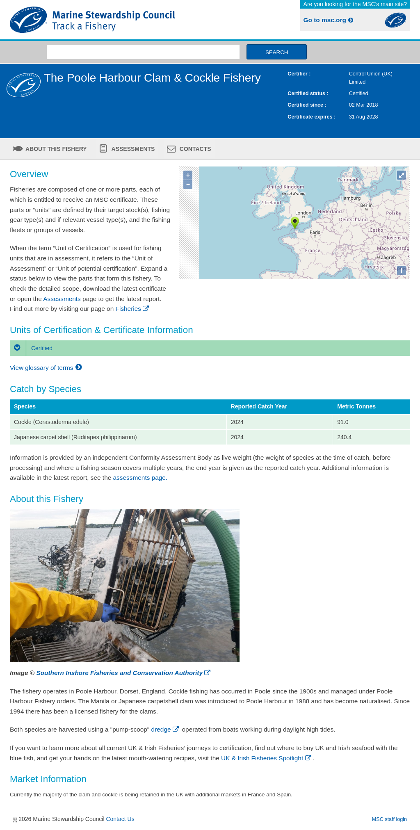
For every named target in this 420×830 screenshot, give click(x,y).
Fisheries (133, 308)
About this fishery (55, 149)
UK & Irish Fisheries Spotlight (267, 758)
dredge (165, 729)
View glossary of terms (47, 367)
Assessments (132, 149)
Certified (31, 348)
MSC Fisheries (108, 20)
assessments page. (140, 477)
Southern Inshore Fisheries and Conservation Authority (124, 672)
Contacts (194, 149)
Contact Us (120, 819)
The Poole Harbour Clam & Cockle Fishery (152, 77)
